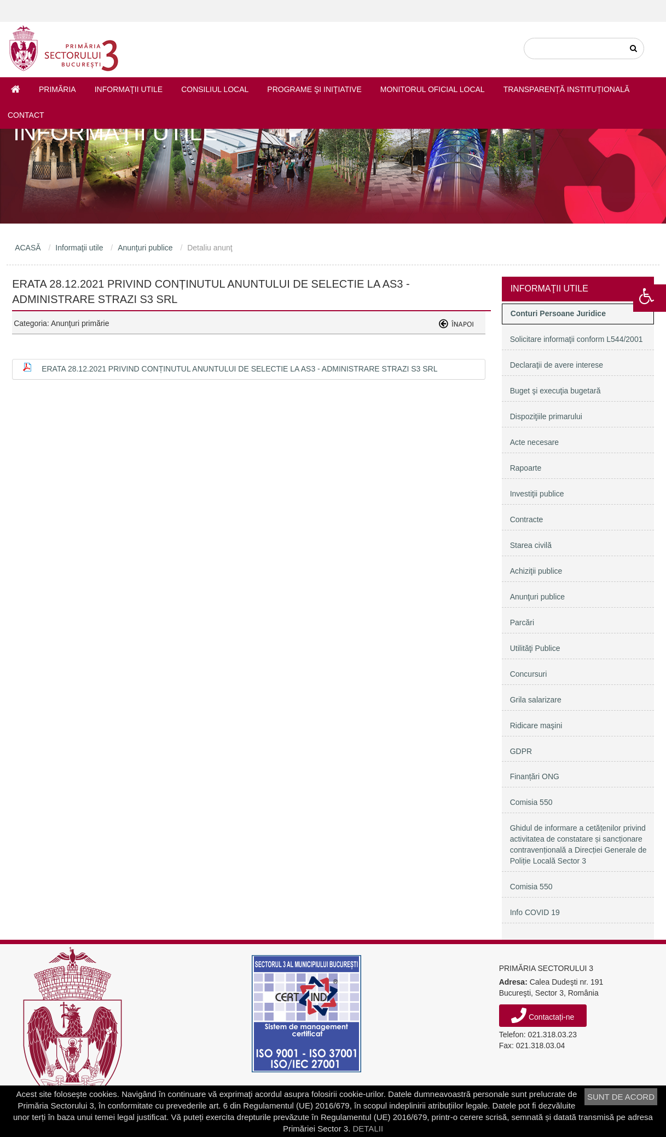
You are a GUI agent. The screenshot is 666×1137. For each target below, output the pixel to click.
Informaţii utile (129, 89)
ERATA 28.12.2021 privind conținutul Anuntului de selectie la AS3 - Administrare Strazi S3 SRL (239, 368)
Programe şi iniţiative (314, 89)
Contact (26, 115)
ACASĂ (27, 247)
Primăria (57, 89)
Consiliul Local (214, 89)
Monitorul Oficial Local (432, 89)
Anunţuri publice (145, 247)
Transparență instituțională (566, 89)
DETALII (367, 1128)
